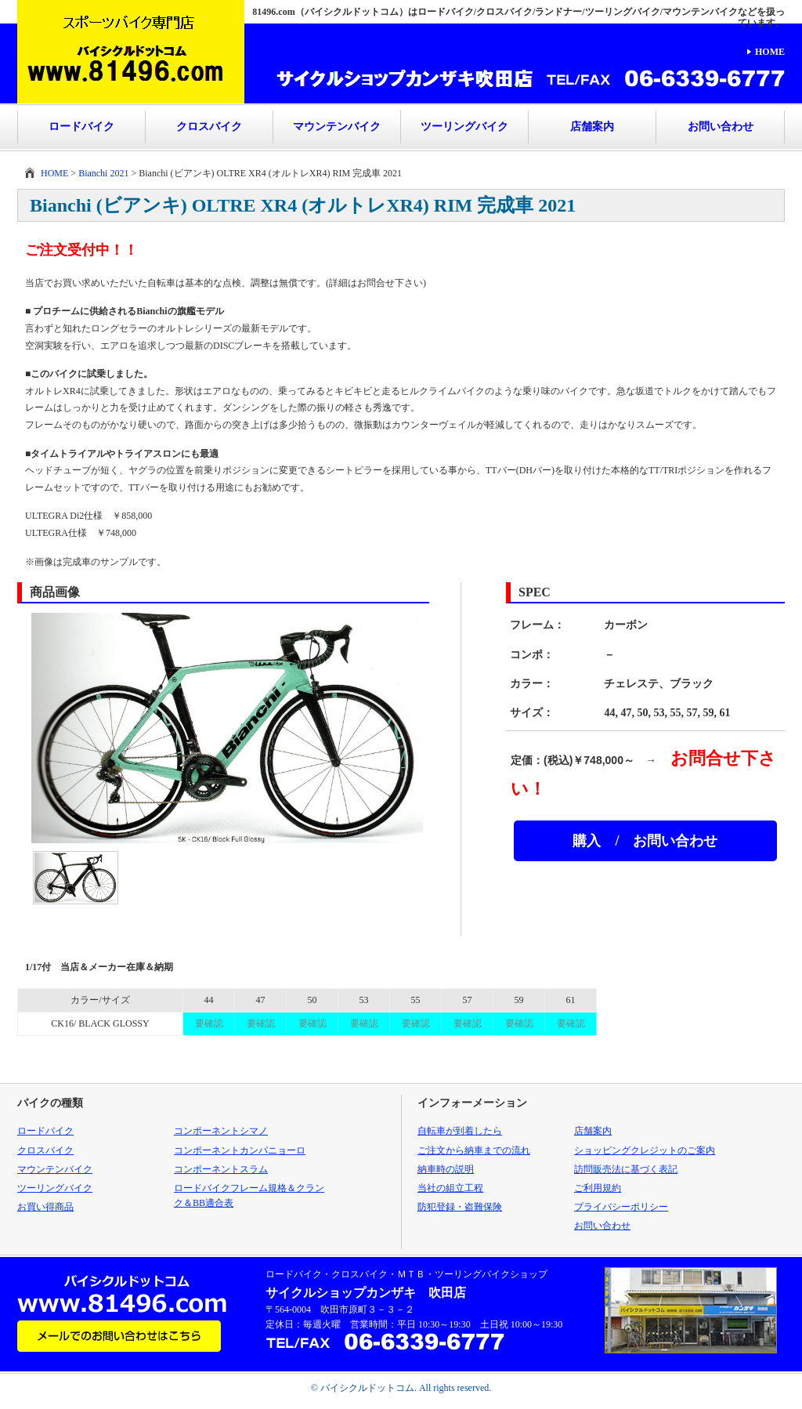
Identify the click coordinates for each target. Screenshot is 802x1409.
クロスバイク (209, 126)
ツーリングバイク (464, 126)
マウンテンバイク (337, 126)
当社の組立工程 (450, 1188)
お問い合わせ (720, 126)
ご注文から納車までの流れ (473, 1150)
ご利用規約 (597, 1188)
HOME (770, 51)
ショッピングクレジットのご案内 (644, 1150)
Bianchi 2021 (103, 173)
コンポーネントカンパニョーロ (239, 1150)
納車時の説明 (445, 1169)
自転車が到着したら (459, 1130)
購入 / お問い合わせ (645, 841)
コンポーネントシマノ (221, 1130)
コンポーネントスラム (221, 1169)
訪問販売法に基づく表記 (625, 1169)
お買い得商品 (45, 1206)
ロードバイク (81, 126)
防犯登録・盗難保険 (459, 1206)
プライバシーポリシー (621, 1206)
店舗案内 (592, 126)
